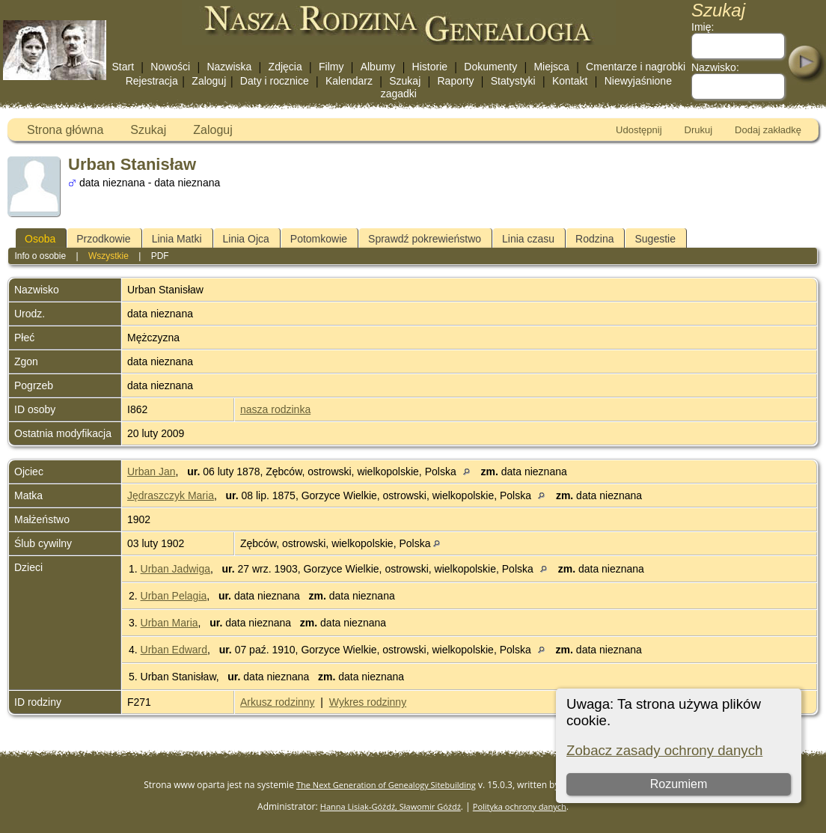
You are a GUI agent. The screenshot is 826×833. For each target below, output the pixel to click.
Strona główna (65, 129)
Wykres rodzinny (367, 702)
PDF (160, 256)
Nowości (170, 67)
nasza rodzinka (275, 409)
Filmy (331, 67)
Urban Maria (169, 623)
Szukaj (404, 81)
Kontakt (569, 81)
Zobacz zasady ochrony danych (664, 750)
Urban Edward (174, 650)
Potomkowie (318, 239)
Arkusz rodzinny (277, 702)
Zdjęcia (285, 67)
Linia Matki (177, 239)
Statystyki (513, 81)
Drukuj (699, 129)
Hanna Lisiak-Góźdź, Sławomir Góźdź (390, 806)
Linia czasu (528, 239)
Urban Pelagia (174, 596)
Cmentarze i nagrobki (635, 67)
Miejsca (551, 67)
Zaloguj (209, 81)
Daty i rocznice (274, 81)
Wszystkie (108, 256)
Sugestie (654, 239)
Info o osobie (40, 256)
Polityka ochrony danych (519, 806)
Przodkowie (103, 239)
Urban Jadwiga (175, 569)
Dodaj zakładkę (768, 129)
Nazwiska (228, 67)
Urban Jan (151, 471)
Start (122, 67)
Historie (429, 67)
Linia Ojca (246, 239)
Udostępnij (638, 129)
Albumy (378, 67)
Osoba (40, 239)
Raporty (456, 81)
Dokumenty (490, 67)
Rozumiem (678, 784)
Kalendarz (349, 81)
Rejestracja (152, 81)
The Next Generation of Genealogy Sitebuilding (386, 784)
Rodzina (594, 239)
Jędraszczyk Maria (170, 495)
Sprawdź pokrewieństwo (424, 239)
